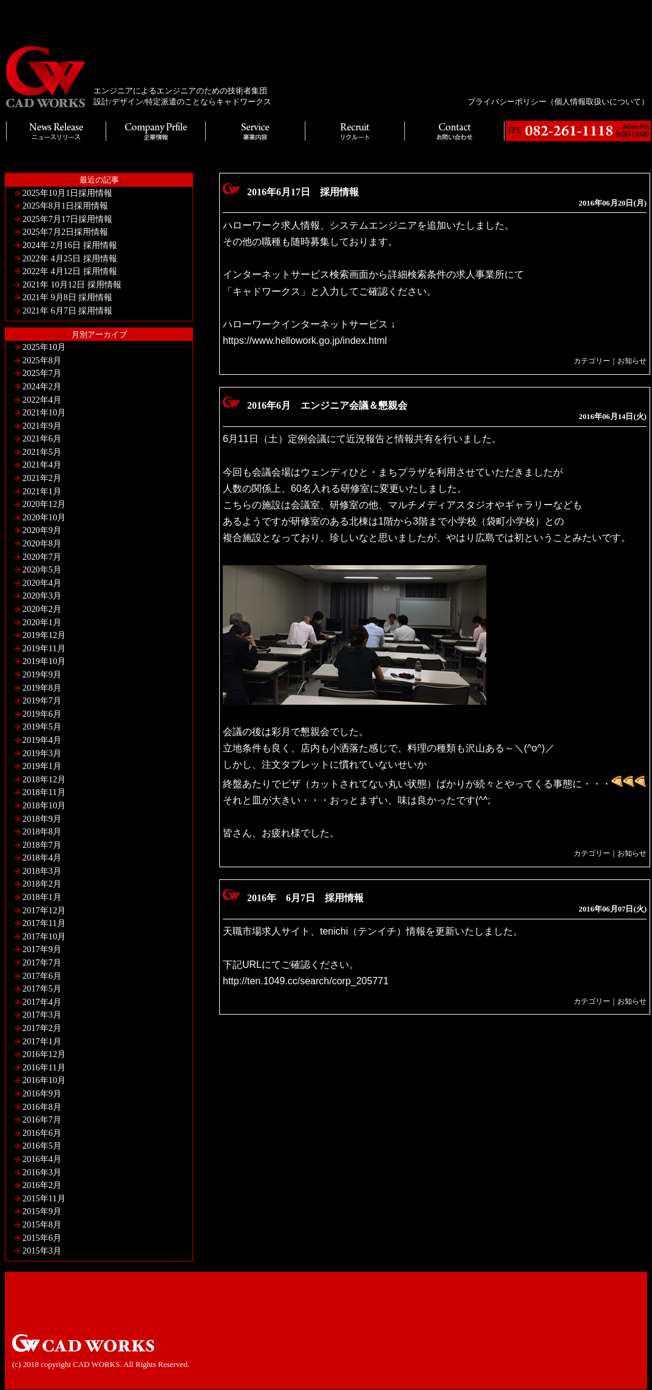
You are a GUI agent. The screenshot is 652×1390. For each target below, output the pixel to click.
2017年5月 (41, 988)
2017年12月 (44, 910)
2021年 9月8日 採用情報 (67, 297)
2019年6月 (41, 714)
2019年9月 (41, 674)
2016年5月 (41, 1145)
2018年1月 (41, 897)
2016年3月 (41, 1172)
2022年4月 (41, 400)
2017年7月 (41, 962)
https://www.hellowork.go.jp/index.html (305, 340)
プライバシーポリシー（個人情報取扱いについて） (558, 101)
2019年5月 (41, 726)
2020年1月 (41, 622)
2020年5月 (41, 569)
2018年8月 (41, 831)
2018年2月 (41, 883)
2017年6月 (41, 976)
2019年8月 (41, 688)
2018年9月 (41, 819)
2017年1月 (41, 1041)
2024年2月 (41, 386)
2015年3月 (41, 1250)
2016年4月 (41, 1159)
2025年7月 (41, 373)
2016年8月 (41, 1107)
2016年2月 (41, 1185)
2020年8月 (41, 543)
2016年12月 (44, 1054)
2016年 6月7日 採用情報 (305, 898)
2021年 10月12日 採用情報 (71, 284)
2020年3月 (41, 595)
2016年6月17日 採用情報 (303, 192)
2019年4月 (41, 740)
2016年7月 (41, 1119)
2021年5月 (41, 452)
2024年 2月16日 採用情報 (69, 245)
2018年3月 (41, 871)
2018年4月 (41, 857)
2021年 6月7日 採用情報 (67, 310)
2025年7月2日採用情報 (65, 232)
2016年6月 (41, 1133)
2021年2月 (41, 478)
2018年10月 (44, 805)
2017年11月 (44, 923)
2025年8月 (41, 360)
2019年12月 (44, 635)
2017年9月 (41, 949)
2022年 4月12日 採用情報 (69, 271)
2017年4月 (41, 1002)
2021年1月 (41, 491)
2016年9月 (41, 1093)
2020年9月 (41, 530)
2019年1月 (41, 766)
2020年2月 (41, 609)
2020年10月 (44, 517)
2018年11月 (44, 792)
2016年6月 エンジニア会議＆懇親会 (327, 405)
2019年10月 (44, 661)
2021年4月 (41, 464)
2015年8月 (41, 1224)
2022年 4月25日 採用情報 (69, 258)
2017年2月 (41, 1028)
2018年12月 (44, 779)
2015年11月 (44, 1198)
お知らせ (632, 361)
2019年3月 (41, 753)
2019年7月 (41, 700)
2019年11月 (44, 648)
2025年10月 (44, 347)
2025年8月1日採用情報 (65, 205)
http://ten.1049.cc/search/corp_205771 (306, 981)
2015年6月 (41, 1238)
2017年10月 (44, 936)
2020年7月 (41, 557)
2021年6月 (41, 438)
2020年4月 (41, 583)
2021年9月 (41, 426)
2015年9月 (41, 1211)
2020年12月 (44, 504)
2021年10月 (44, 412)
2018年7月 (41, 845)
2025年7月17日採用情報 (67, 219)
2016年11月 (44, 1067)
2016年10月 (44, 1080)
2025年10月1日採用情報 (67, 193)
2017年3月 (41, 1014)
